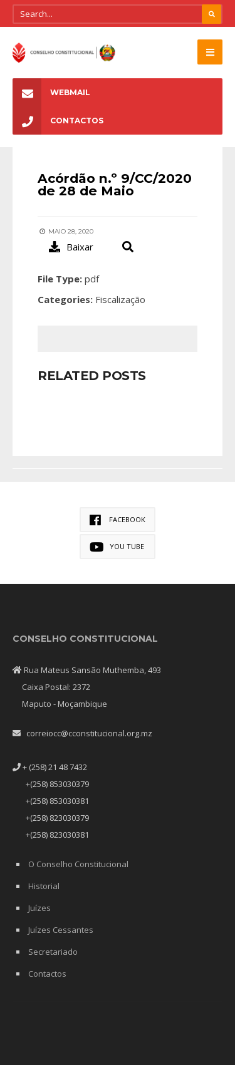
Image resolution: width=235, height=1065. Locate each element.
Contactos (58, 120)
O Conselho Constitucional (78, 864)
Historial (44, 886)
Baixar (71, 246)
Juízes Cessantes (60, 929)
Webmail (51, 92)
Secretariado (53, 951)
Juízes (39, 907)
